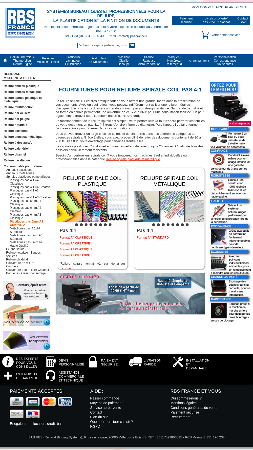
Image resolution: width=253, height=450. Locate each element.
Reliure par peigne (17, 119)
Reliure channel (15, 154)
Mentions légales (183, 403)
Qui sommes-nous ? (186, 398)
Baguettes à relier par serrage (26, 273)
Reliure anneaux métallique (23, 136)
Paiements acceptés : (37, 391)
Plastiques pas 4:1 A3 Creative (30, 197)
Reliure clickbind (16, 131)
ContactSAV (242, 20)
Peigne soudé (15, 249)
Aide (219, 7)
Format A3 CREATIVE (75, 255)
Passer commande (104, 398)
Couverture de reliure (20, 263)
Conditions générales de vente (193, 408)
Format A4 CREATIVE (75, 243)
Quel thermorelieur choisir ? (111, 422)
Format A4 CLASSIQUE (76, 237)
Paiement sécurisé (184, 412)
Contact (96, 412)
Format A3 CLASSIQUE (76, 249)
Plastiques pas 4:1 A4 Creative (30, 187)
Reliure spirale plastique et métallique (133, 159)
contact (67, 268)
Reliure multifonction (19, 107)
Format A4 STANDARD (153, 237)
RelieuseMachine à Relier (19, 76)
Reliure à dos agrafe (18, 142)
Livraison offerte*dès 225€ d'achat (216, 20)
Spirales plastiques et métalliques (28, 176)
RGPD (95, 426)
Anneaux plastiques (19, 170)
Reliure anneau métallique (22, 92)
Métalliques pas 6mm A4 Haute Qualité (26, 244)
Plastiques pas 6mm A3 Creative (26, 223)
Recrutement (180, 417)
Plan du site (236, 7)
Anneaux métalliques (20, 173)
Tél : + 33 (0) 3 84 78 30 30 (84, 36)
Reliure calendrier (16, 148)
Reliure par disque (17, 160)
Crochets (12, 266)
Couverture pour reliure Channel (27, 270)
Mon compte (202, 7)
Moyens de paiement (106, 403)
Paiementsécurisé (186, 20)
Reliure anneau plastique (21, 86)
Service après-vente (105, 408)
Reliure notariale (15, 125)
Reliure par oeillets (17, 113)
